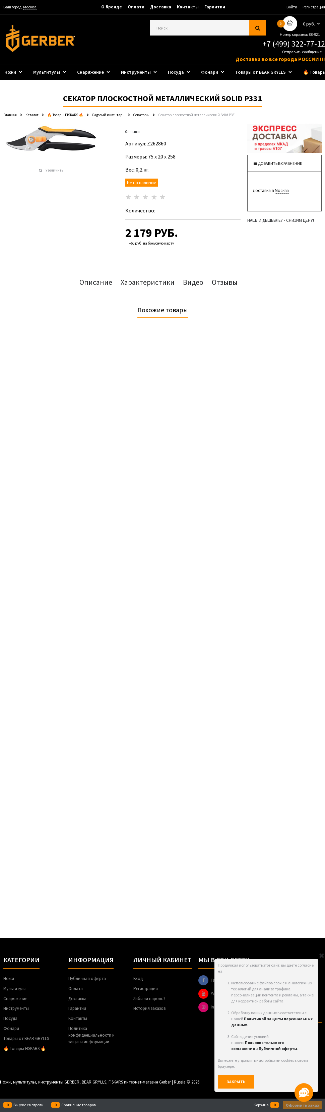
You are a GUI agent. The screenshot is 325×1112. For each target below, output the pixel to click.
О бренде (111, 7)
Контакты (188, 7)
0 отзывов (132, 131)
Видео (193, 282)
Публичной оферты (278, 1048)
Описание (95, 282)
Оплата (136, 7)
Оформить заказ (302, 1105)
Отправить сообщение (302, 51)
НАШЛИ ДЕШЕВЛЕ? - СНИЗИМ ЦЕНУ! (280, 220)
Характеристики (148, 282)
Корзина (261, 1105)
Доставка (160, 7)
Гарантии (214, 7)
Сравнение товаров (78, 1105)
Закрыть (236, 1081)
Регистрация (314, 6)
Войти (291, 6)
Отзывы (225, 282)
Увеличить (54, 170)
